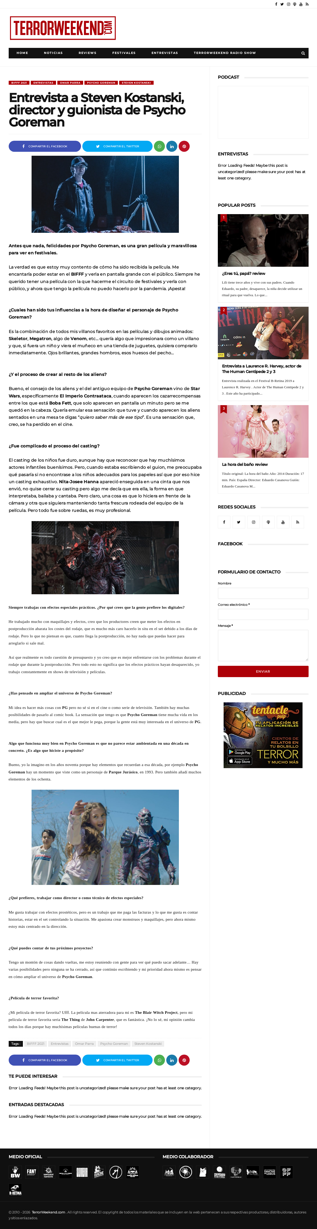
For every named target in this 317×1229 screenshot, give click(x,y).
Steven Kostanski (136, 83)
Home (22, 53)
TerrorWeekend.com (48, 1212)
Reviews (88, 53)
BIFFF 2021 (19, 83)
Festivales (124, 53)
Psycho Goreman (101, 83)
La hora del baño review (245, 464)
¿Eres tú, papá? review (243, 273)
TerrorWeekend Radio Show (225, 53)
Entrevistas (165, 53)
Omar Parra (70, 83)
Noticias (53, 53)
